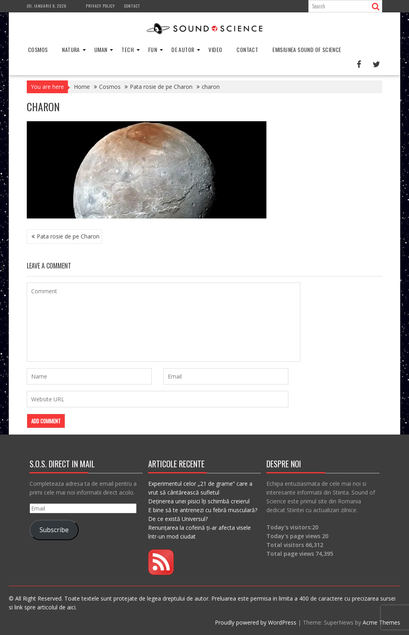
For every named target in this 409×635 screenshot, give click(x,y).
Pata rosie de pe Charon (68, 236)
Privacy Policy (100, 6)
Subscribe (54, 529)
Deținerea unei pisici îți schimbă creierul (199, 501)
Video (215, 49)
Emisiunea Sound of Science (306, 49)
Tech (127, 49)
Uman (100, 49)
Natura (70, 49)
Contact (132, 6)
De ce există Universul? (178, 519)
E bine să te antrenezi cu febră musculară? (202, 510)
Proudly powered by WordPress (255, 622)
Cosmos (38, 49)
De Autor (182, 49)
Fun (152, 49)
